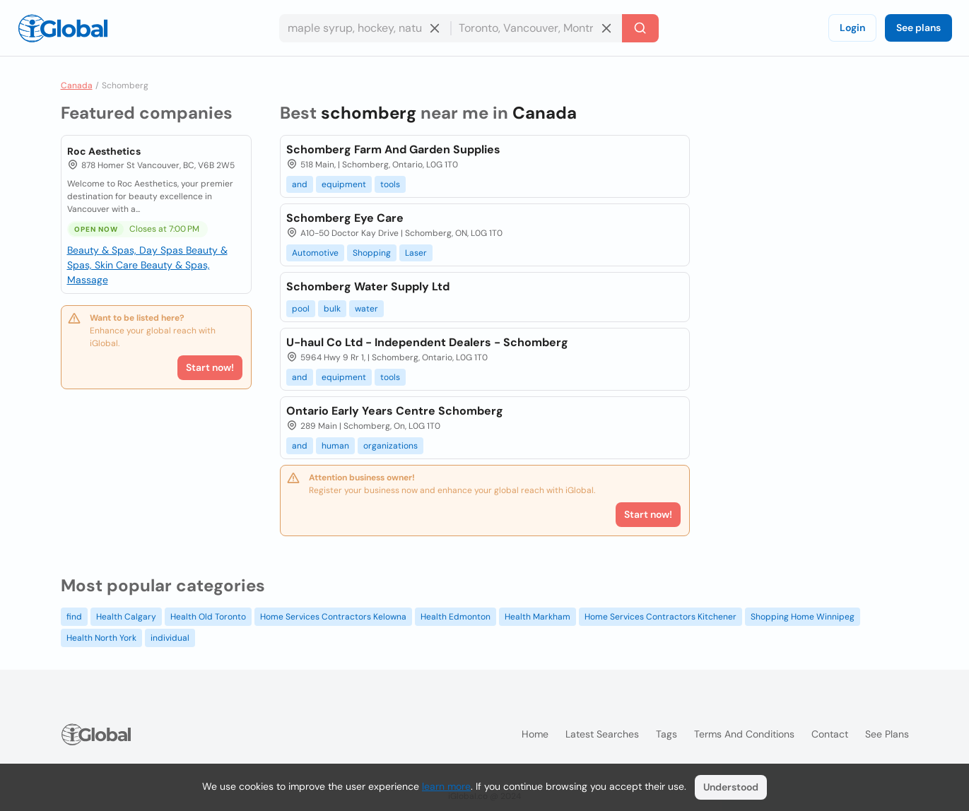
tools (390, 184)
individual (170, 638)
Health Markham (537, 616)
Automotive (315, 253)
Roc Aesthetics (104, 151)
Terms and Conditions (744, 734)
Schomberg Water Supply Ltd (368, 286)
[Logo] (63, 28)
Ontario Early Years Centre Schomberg (394, 410)
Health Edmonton (456, 616)
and (299, 184)
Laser (416, 253)
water (366, 308)
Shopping (372, 253)
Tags (666, 734)
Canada (77, 85)
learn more (446, 786)
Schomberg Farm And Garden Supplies (393, 149)
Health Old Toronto (208, 616)
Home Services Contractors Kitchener (660, 616)
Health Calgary (126, 616)
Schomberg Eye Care (345, 218)
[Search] (640, 28)
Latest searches (602, 734)
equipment (344, 184)
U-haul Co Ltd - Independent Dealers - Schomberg (427, 342)
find (74, 616)
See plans (918, 27)
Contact (829, 734)
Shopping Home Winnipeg (803, 616)
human (335, 445)
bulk (332, 308)
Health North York (101, 638)
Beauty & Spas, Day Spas (126, 250)
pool (301, 308)
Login (852, 27)
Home (535, 734)
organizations (390, 445)
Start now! (210, 367)
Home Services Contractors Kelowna (333, 616)
